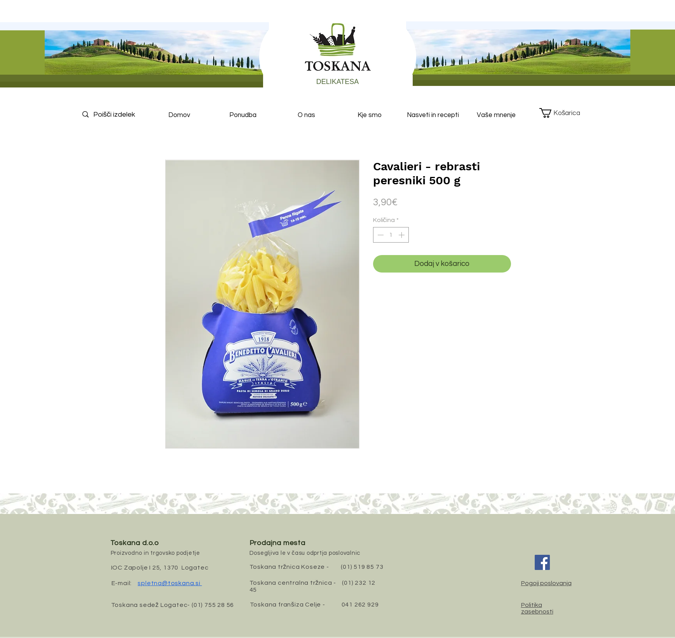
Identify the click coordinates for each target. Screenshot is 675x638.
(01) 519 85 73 (362, 567)
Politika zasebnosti (537, 608)
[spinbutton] (391, 234)
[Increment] (402, 234)
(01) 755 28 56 (213, 605)
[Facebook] (542, 562)
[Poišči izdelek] (120, 114)
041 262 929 (360, 604)
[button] (565, 113)
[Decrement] (379, 234)
